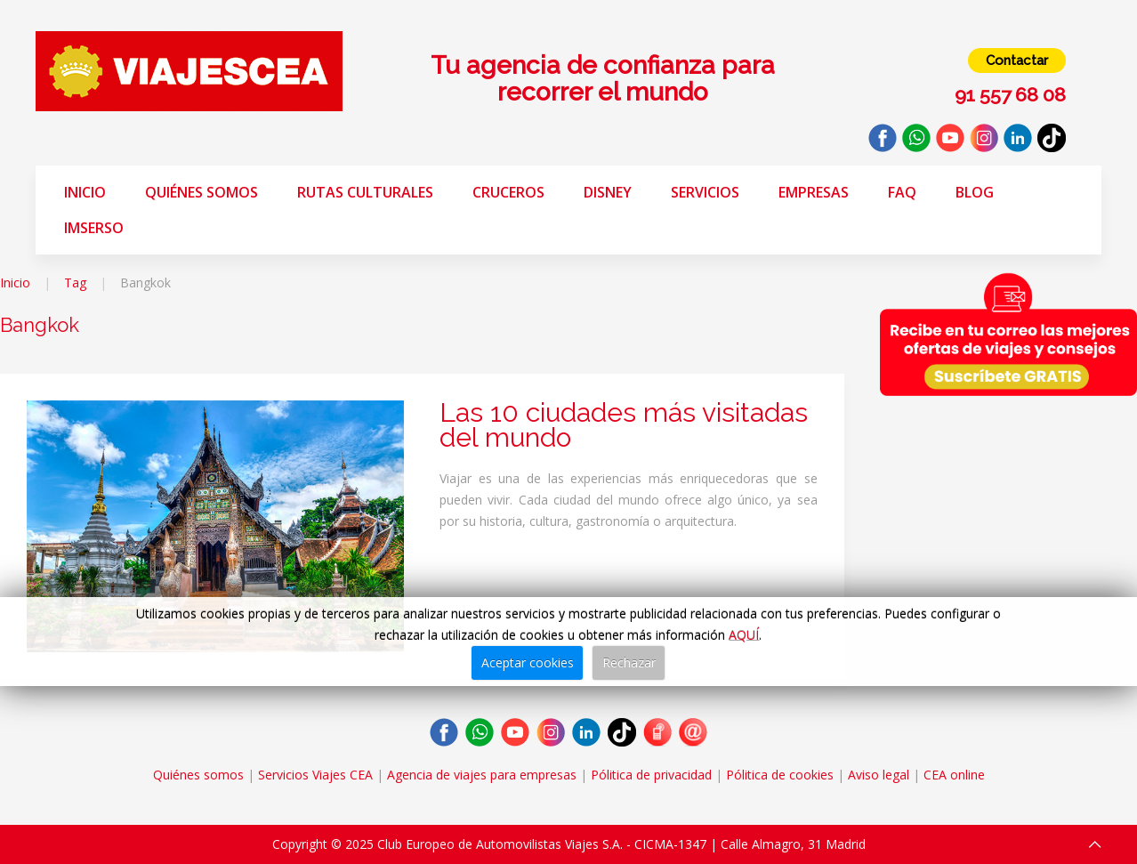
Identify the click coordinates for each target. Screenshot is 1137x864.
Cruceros (508, 192)
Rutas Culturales (365, 192)
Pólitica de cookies (780, 774)
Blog (975, 192)
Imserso (94, 228)
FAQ (902, 192)
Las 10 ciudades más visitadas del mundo (623, 425)
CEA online (954, 774)
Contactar (1017, 60)
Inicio (85, 192)
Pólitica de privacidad (651, 774)
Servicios (705, 192)
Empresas (813, 192)
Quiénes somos (201, 192)
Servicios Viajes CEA (315, 774)
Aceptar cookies (527, 662)
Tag (75, 282)
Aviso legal (878, 774)
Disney (608, 192)
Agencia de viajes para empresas (482, 774)
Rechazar (629, 662)
